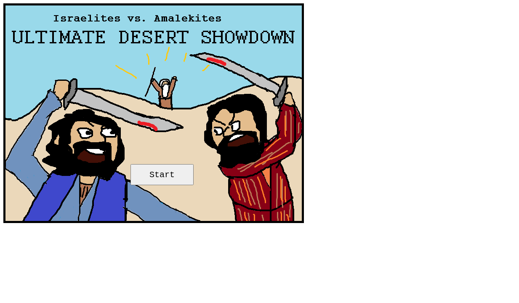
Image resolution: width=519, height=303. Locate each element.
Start (162, 175)
